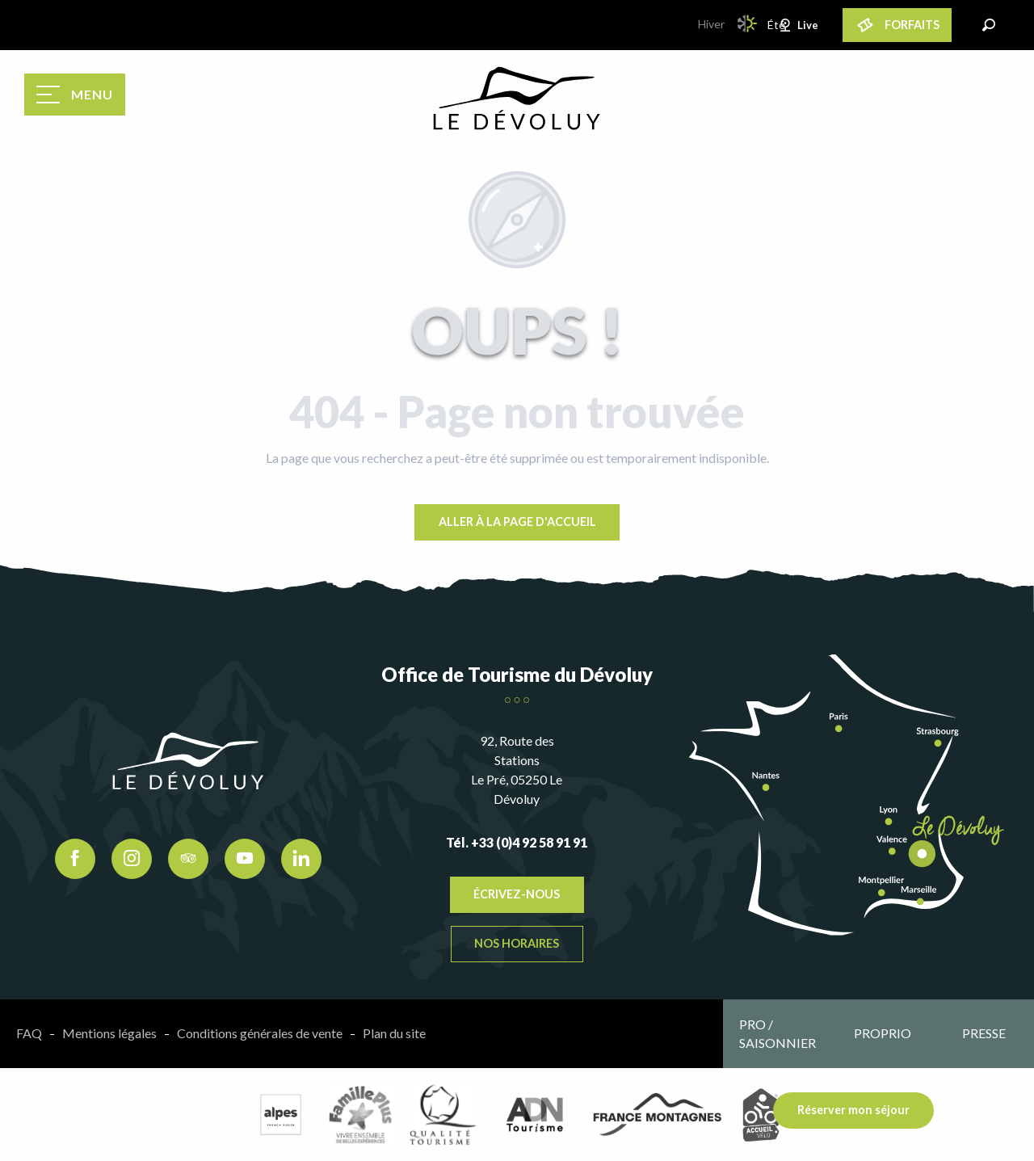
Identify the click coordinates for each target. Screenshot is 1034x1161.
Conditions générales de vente (260, 1033)
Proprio (882, 1033)
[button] (989, 25)
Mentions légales (109, 1033)
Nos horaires (516, 943)
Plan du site (394, 1033)
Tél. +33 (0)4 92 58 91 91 (516, 842)
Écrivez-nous (516, 894)
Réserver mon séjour (853, 1110)
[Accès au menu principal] (74, 95)
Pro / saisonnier (777, 1033)
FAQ (29, 1033)
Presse (984, 1033)
